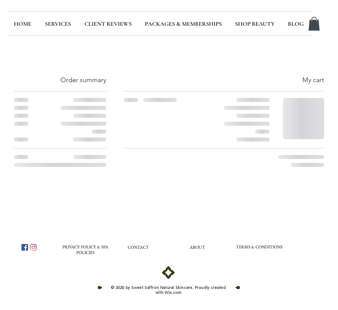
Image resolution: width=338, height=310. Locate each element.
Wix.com (173, 292)
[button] (314, 24)
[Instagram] (33, 247)
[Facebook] (24, 247)
